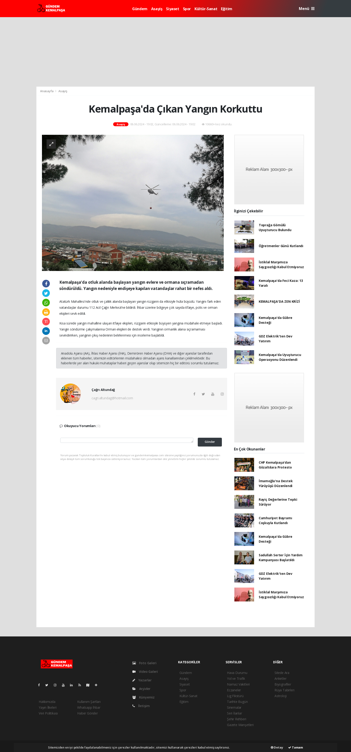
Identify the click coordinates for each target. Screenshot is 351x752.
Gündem (139, 8)
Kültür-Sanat (206, 8)
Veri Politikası (48, 713)
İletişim (141, 706)
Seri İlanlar (234, 713)
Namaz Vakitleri (238, 684)
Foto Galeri (144, 663)
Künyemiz (143, 697)
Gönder (210, 442)
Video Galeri (145, 671)
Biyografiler (282, 684)
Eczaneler (234, 690)
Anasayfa (47, 91)
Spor (187, 8)
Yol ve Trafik (236, 678)
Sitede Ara (281, 672)
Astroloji (280, 696)
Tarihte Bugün (237, 701)
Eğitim (226, 8)
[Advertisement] (175, 51)
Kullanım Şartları (89, 701)
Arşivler (141, 688)
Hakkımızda (47, 701)
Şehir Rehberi (236, 719)
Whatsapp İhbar (88, 707)
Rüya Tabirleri (284, 690)
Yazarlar (142, 680)
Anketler (280, 678)
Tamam (295, 747)
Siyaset (172, 8)
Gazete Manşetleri (240, 725)
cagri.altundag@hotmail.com (112, 398)
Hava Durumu (237, 672)
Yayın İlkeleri (47, 707)
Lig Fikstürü (235, 696)
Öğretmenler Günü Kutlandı (281, 246)
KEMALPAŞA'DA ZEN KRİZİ (279, 301)
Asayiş (157, 8)
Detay (277, 747)
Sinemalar (234, 707)
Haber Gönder (87, 713)
